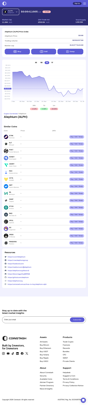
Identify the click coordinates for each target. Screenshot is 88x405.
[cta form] (44, 320)
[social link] (3, 353)
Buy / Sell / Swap (77, 137)
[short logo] (4, 3)
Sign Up (77, 3)
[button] (83, 400)
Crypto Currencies (11, 114)
